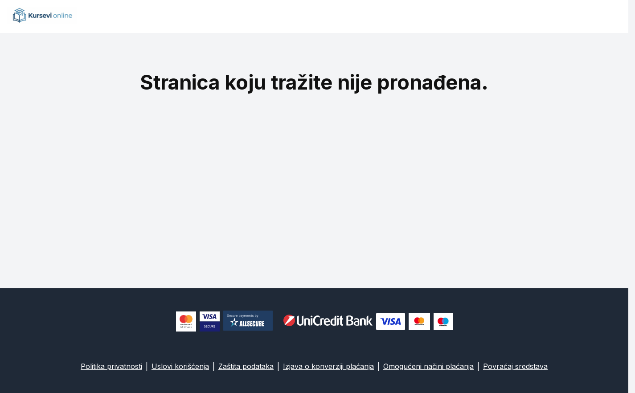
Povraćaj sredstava (515, 366)
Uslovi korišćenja (180, 366)
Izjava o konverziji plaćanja (328, 366)
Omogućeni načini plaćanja (428, 366)
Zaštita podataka (246, 366)
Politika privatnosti (111, 366)
